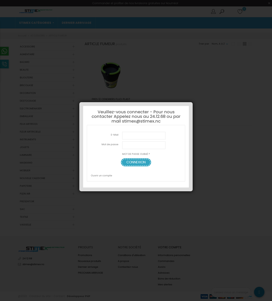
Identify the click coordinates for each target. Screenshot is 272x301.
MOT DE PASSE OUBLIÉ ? (136, 154)
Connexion (136, 162)
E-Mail (114, 135)
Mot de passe (110, 144)
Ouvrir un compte (101, 175)
